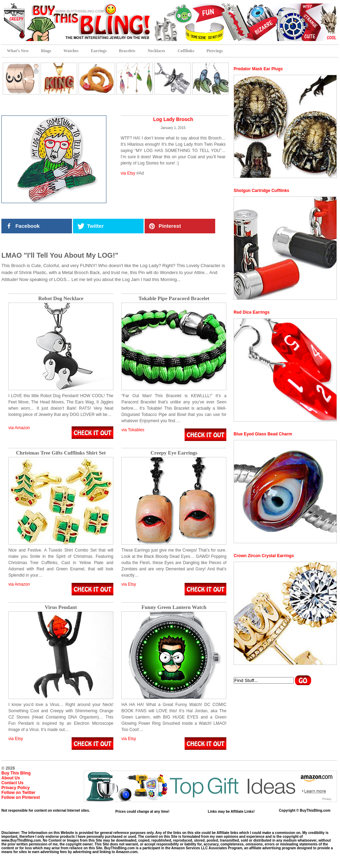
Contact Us (12, 782)
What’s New (18, 50)
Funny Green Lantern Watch (174, 607)
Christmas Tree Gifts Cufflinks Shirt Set (61, 453)
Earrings (98, 50)
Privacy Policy (15, 787)
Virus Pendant (61, 607)
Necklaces (156, 50)
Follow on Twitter (18, 792)
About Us (10, 778)
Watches (71, 50)
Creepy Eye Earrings (174, 453)
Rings (46, 50)
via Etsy (128, 173)
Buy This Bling (16, 773)
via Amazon (19, 427)
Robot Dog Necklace (60, 298)
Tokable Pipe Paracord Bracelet (173, 298)
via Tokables (132, 429)
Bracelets (127, 50)
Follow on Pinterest (20, 797)
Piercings (215, 50)
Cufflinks (186, 50)
